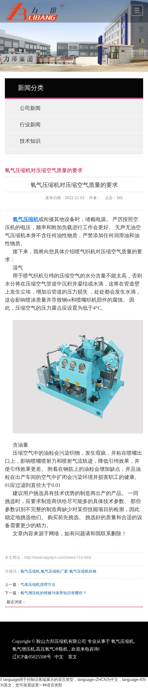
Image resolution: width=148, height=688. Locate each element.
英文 (72, 656)
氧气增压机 (23, 649)
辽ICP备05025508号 (31, 656)
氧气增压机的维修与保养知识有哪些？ (53, 593)
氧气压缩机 (30, 571)
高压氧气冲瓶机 (52, 649)
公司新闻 (30, 108)
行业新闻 (30, 124)
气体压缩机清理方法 (37, 584)
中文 (58, 656)
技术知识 (30, 141)
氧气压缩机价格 (83, 571)
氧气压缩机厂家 (54, 571)
